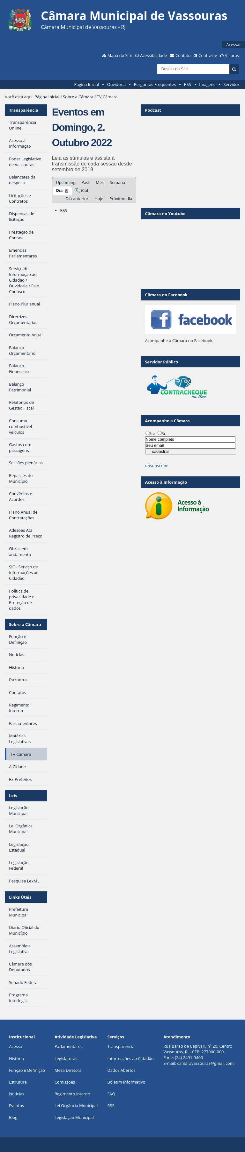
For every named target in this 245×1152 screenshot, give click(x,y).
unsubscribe (156, 465)
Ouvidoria (116, 84)
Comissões (65, 1082)
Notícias (16, 1094)
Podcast (153, 110)
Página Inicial (86, 84)
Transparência (23, 110)
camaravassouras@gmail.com (205, 1063)
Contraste (207, 55)
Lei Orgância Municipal (76, 1105)
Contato (183, 55)
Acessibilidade (153, 55)
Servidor (232, 84)
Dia (59, 190)
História (16, 1058)
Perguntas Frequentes (155, 84)
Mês (100, 182)
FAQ (111, 1094)
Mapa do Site (120, 55)
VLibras (232, 55)
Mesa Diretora (68, 1070)
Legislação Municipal (74, 1117)
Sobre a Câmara (78, 97)
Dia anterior (77, 198)
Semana (117, 182)
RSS (187, 84)
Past (85, 182)
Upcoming (65, 182)
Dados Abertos (122, 1070)
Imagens (207, 84)
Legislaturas (66, 1058)
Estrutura (18, 1082)
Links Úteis (20, 897)
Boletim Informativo (126, 1082)
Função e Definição (27, 1070)
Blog (13, 1117)
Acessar (233, 44)
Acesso (15, 1046)
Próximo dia (120, 198)
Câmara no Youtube (165, 213)
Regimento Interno (72, 1094)
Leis (13, 795)
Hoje (98, 198)
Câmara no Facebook (166, 295)
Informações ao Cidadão (131, 1058)
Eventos (16, 1105)
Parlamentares (68, 1046)
